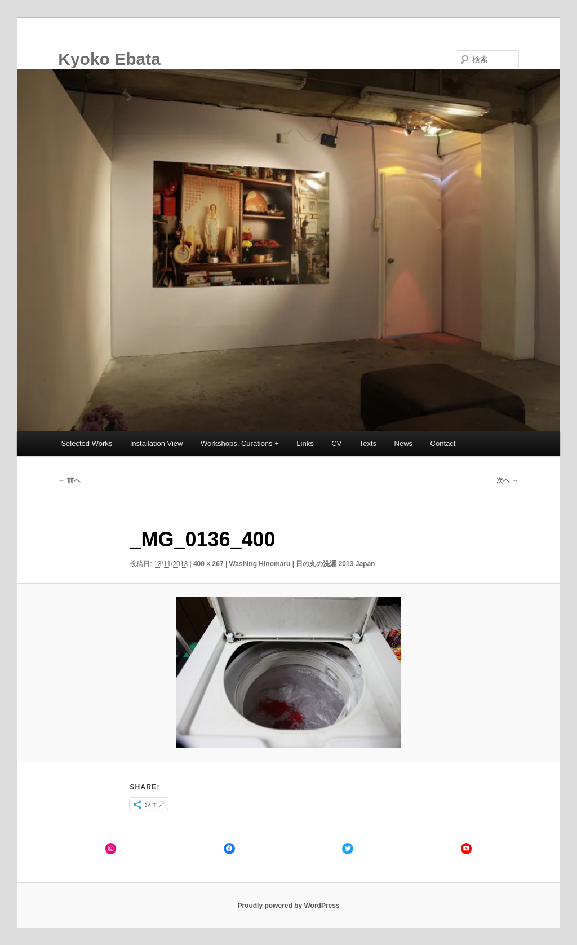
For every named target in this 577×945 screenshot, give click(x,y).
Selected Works (86, 443)
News (403, 443)
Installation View (156, 443)
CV (336, 443)
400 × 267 (208, 564)
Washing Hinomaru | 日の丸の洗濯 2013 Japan (302, 564)
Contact (443, 443)
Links (304, 443)
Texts (367, 443)
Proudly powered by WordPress (288, 905)
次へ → (507, 480)
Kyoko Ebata (109, 59)
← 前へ (69, 480)
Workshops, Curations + (240, 443)
